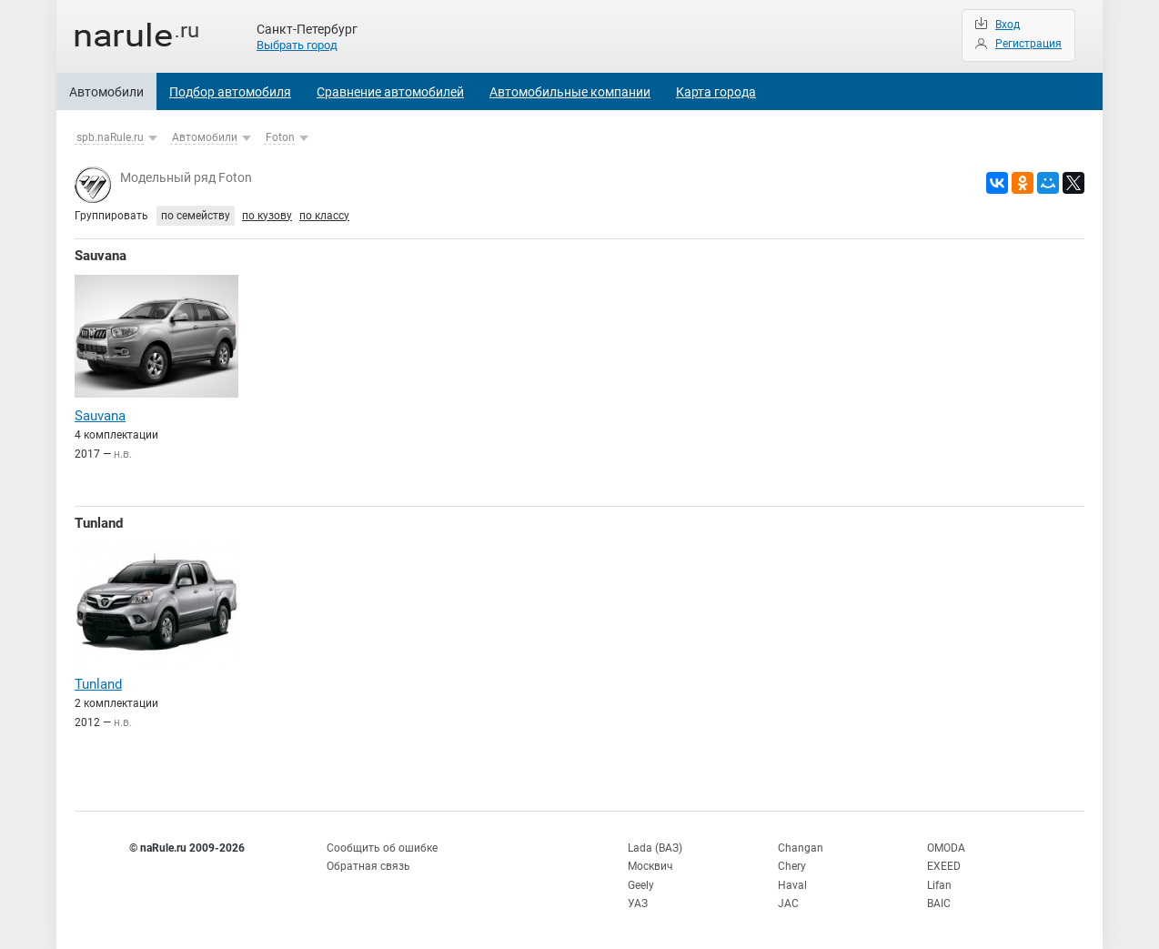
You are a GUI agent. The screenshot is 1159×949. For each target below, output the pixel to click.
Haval (792, 885)
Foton (280, 137)
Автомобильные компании (569, 92)
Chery (792, 866)
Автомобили (106, 92)
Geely (641, 885)
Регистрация (1028, 43)
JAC (788, 903)
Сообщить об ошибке (382, 848)
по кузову (267, 215)
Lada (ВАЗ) (655, 848)
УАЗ (638, 903)
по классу (324, 215)
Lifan (939, 885)
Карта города (716, 92)
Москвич (650, 866)
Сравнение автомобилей (390, 92)
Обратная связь (368, 866)
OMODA (946, 848)
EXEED (944, 866)
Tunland (99, 523)
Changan (800, 848)
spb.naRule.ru (110, 137)
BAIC (939, 903)
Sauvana (100, 255)
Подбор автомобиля (230, 92)
